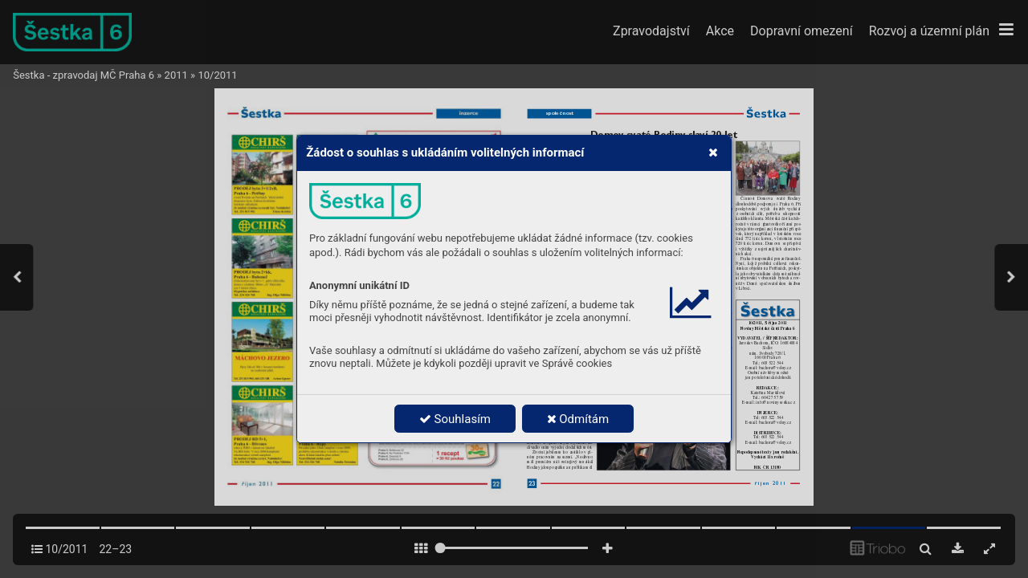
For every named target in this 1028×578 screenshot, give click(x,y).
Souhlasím (455, 419)
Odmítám (578, 419)
